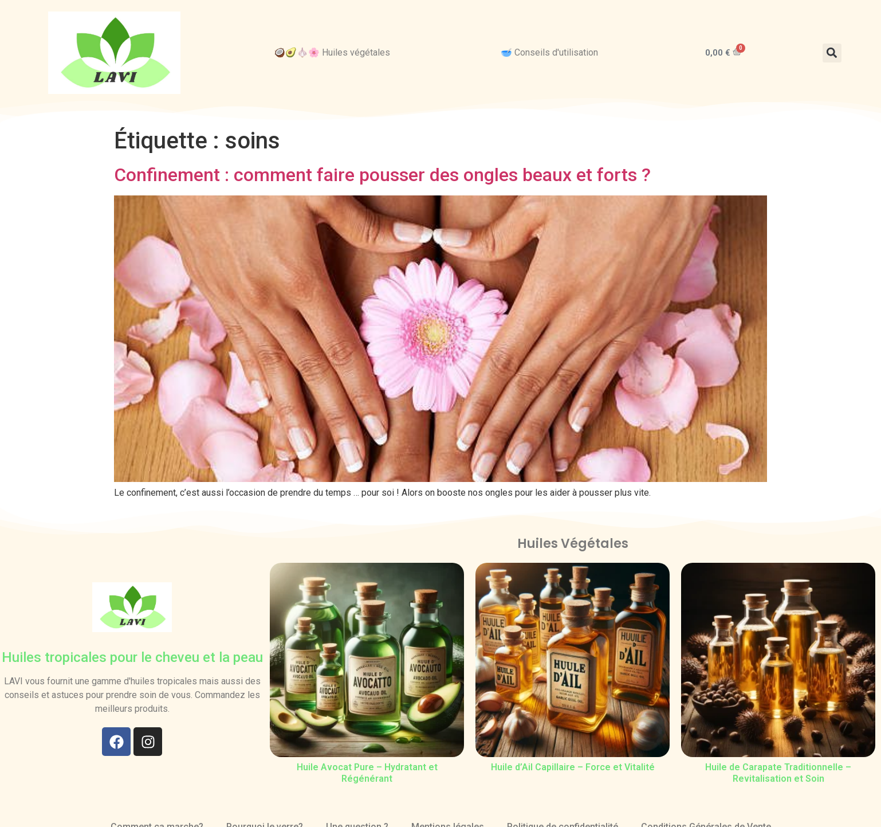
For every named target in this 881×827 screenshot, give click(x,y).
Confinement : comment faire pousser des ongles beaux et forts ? (382, 175)
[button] (832, 53)
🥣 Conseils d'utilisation (549, 52)
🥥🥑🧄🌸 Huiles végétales (332, 52)
